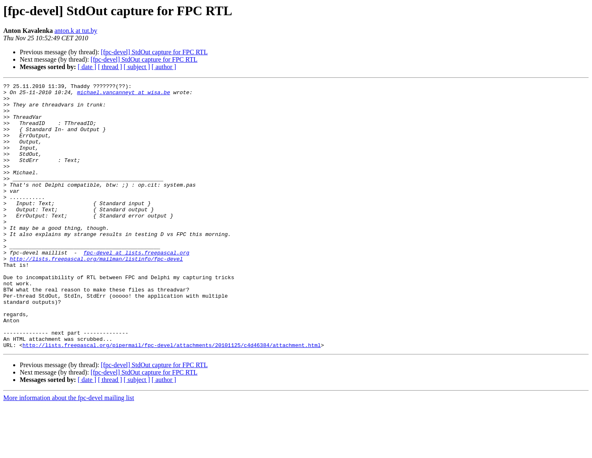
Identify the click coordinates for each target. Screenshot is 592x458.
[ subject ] (137, 66)
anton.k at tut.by (75, 30)
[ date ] (87, 66)
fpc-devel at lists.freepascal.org (136, 287)
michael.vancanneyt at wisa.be (123, 94)
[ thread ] (110, 66)
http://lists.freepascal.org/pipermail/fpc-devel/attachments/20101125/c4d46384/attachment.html (172, 398)
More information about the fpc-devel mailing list (68, 450)
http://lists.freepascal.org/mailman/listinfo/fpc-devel (96, 294)
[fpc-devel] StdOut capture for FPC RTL (154, 52)
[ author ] (164, 66)
